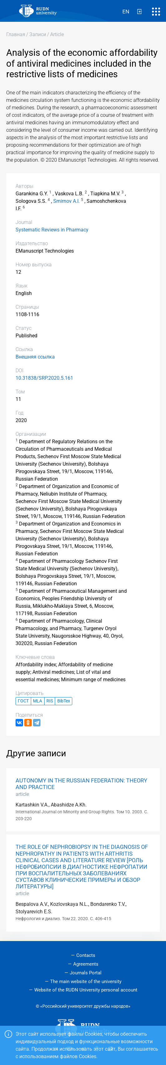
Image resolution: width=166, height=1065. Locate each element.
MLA (37, 701)
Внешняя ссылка (35, 357)
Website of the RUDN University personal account (85, 990)
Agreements (85, 964)
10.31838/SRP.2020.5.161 (44, 378)
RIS (49, 701)
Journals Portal (86, 973)
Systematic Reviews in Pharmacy (52, 230)
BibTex (63, 701)
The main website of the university (85, 981)
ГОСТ (23, 701)
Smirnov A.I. (66, 201)
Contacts (85, 955)
